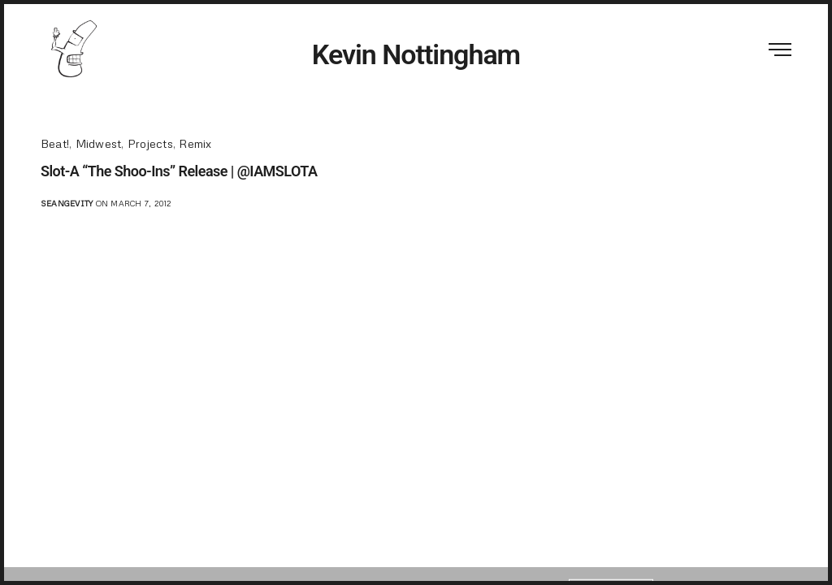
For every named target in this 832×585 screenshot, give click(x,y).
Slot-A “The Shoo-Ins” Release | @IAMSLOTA (179, 171)
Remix (195, 143)
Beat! (55, 143)
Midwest (99, 143)
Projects (150, 143)
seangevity (67, 203)
